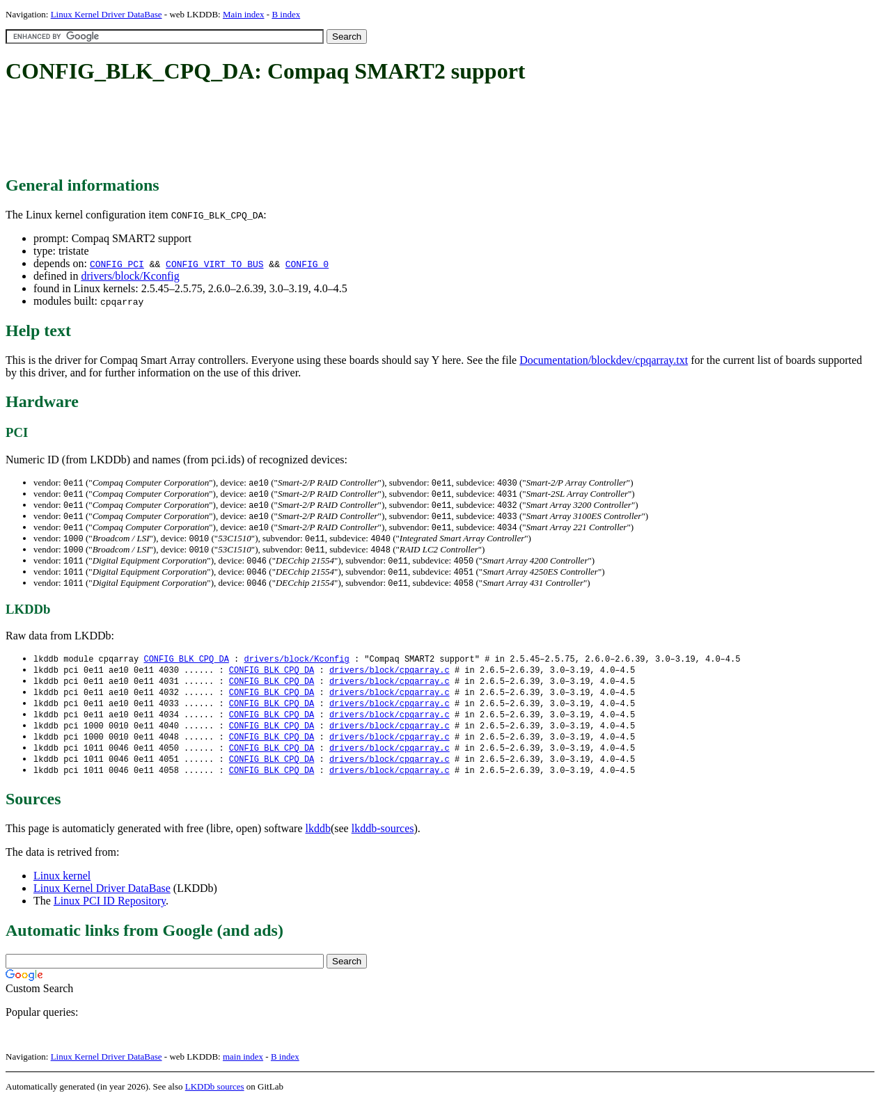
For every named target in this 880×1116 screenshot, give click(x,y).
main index (243, 1071)
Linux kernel (62, 890)
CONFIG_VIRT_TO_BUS (214, 263)
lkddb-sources (383, 843)
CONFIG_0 (307, 263)
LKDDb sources (214, 1101)
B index (286, 14)
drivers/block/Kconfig (130, 276)
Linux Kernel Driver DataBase (106, 14)
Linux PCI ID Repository (110, 915)
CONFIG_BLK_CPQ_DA (185, 666)
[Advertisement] (259, 130)
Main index (244, 14)
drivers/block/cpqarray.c (389, 678)
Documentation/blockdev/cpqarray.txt (603, 360)
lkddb (318, 843)
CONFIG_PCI (117, 263)
